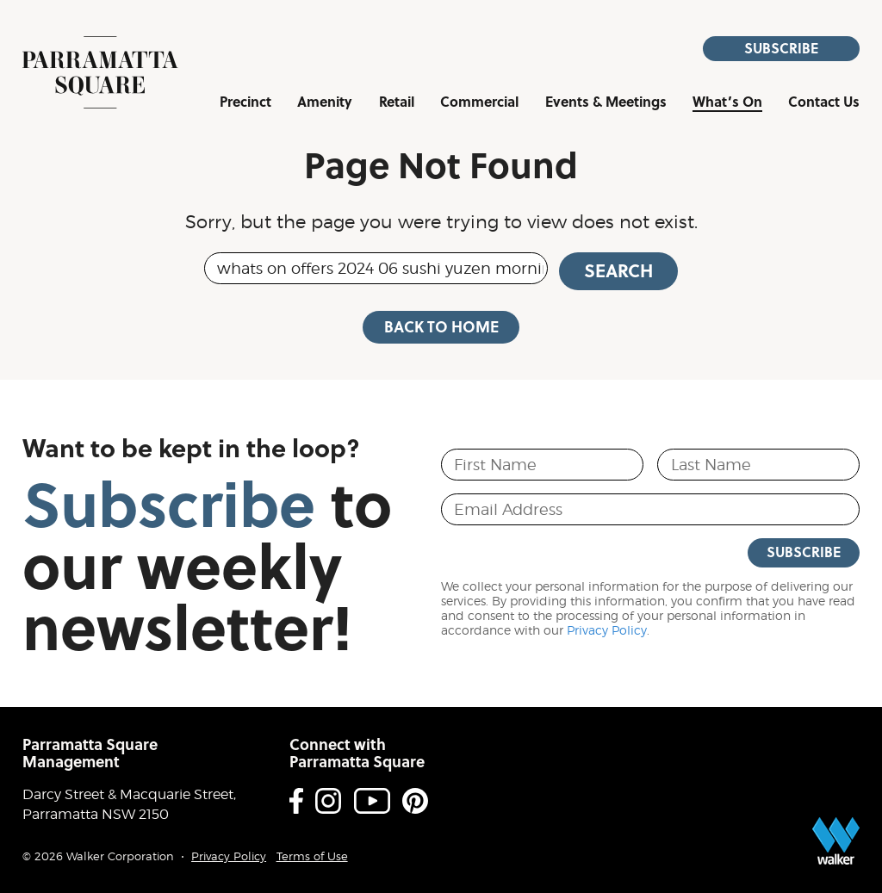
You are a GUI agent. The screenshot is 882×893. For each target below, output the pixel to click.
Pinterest (415, 801)
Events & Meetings (606, 103)
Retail (396, 103)
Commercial (479, 103)
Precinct (245, 103)
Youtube (372, 801)
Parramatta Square (100, 72)
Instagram (328, 801)
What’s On (727, 103)
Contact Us (824, 103)
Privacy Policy (607, 630)
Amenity (324, 103)
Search (618, 270)
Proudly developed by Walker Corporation (836, 841)
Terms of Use (312, 856)
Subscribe (781, 48)
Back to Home (441, 326)
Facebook (296, 801)
